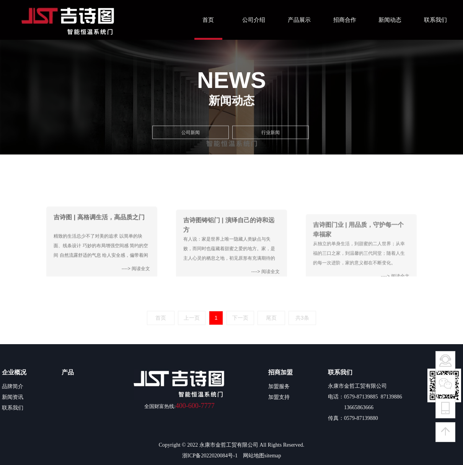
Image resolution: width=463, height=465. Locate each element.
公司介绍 (253, 20)
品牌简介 (12, 386)
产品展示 (299, 20)
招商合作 (344, 20)
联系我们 (435, 20)
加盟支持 (279, 397)
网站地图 (253, 455)
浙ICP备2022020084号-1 (210, 455)
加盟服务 (279, 386)
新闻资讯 (12, 397)
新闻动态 (389, 20)
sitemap (272, 455)
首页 (208, 20)
